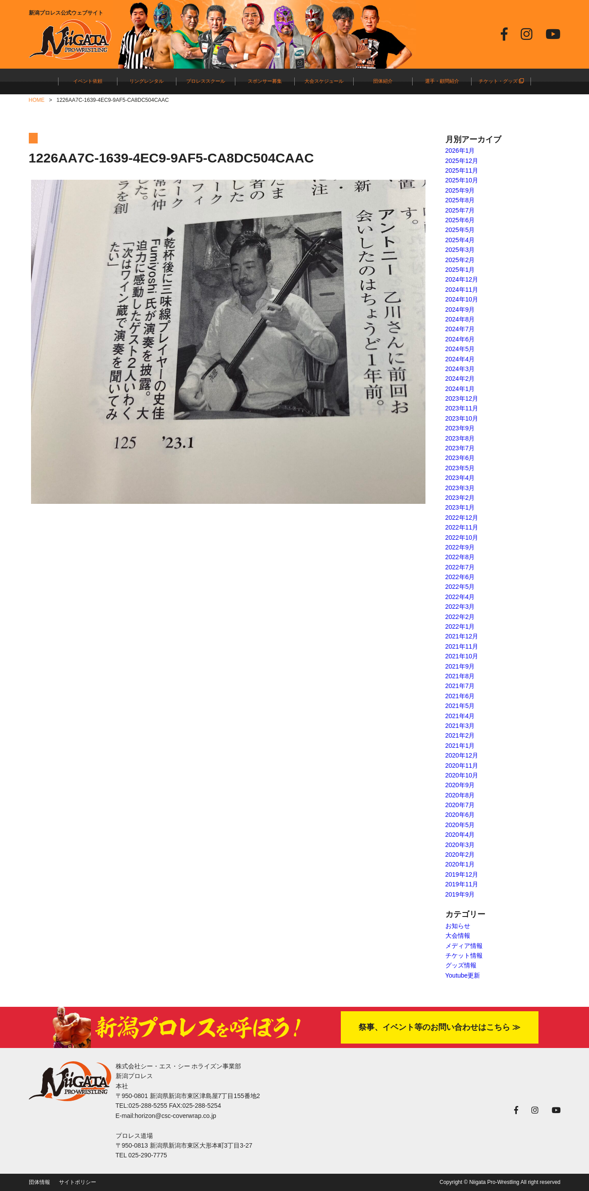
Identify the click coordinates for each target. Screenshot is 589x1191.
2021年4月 (460, 715)
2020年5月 (460, 824)
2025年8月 (460, 200)
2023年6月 (460, 457)
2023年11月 (462, 408)
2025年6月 (460, 220)
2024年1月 (460, 388)
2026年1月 (460, 150)
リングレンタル (146, 81)
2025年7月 (460, 210)
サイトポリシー (77, 1182)
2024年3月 (460, 368)
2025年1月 (460, 269)
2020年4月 (460, 834)
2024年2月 (460, 378)
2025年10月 (462, 180)
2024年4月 (460, 359)
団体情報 (39, 1182)
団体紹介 (383, 81)
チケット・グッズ (501, 81)
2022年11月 (462, 527)
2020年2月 (460, 854)
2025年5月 (460, 229)
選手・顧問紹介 (442, 81)
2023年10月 (462, 418)
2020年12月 (462, 755)
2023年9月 (460, 428)
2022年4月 (460, 596)
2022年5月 (460, 586)
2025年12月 (462, 160)
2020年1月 (460, 864)
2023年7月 (460, 448)
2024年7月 (460, 329)
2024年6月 (460, 339)
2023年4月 (460, 477)
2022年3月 (460, 606)
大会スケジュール (323, 81)
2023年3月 (460, 487)
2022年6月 (460, 576)
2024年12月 (462, 279)
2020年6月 (460, 814)
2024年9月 (460, 309)
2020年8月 (460, 795)
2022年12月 (462, 517)
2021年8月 (460, 676)
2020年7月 (460, 804)
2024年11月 (462, 289)
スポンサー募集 (265, 81)
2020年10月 (462, 775)
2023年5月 (460, 468)
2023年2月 (460, 497)
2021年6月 (460, 696)
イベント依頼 (87, 81)
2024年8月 (460, 319)
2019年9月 (460, 894)
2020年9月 (460, 785)
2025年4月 (460, 240)
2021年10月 (462, 656)
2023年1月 (460, 507)
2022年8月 (460, 557)
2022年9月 (460, 547)
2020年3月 (460, 844)
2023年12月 (462, 398)
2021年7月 (460, 685)
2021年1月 (460, 745)
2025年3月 (460, 249)
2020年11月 (462, 765)
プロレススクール (205, 81)
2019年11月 (462, 884)
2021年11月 (462, 646)
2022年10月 (462, 537)
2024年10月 (462, 299)
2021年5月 (460, 705)
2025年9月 (460, 190)
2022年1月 (460, 626)
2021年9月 (460, 666)
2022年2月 (460, 616)
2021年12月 (462, 636)
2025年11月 (462, 170)
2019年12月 (462, 874)
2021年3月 (460, 725)
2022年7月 (460, 567)
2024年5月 (460, 348)
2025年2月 (460, 259)
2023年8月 (460, 438)
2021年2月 (460, 735)
